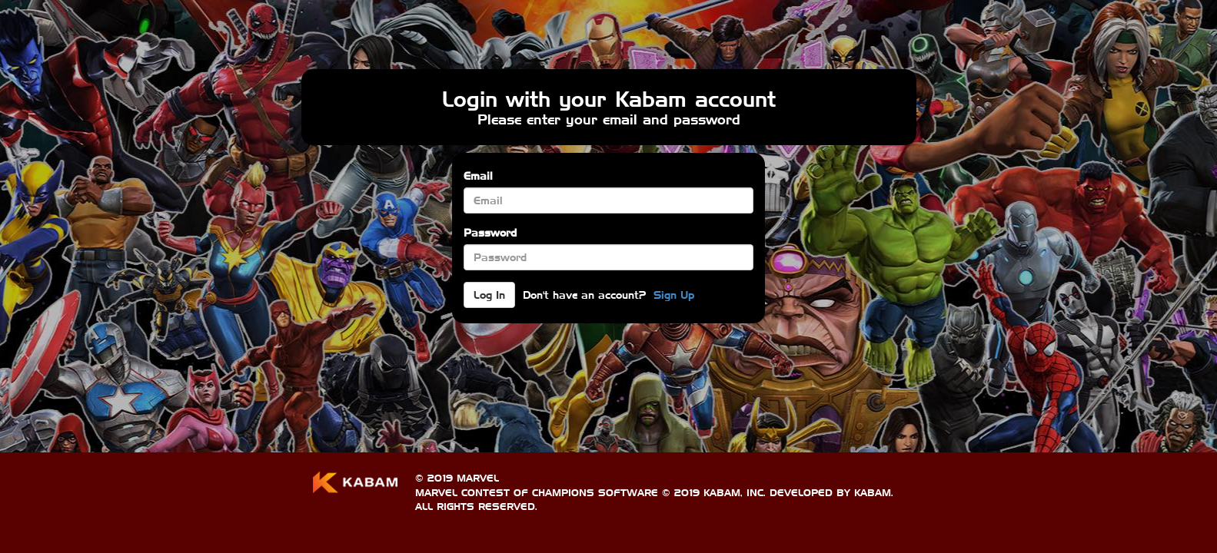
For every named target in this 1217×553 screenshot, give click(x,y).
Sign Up (673, 295)
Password (490, 233)
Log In (489, 295)
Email (478, 176)
